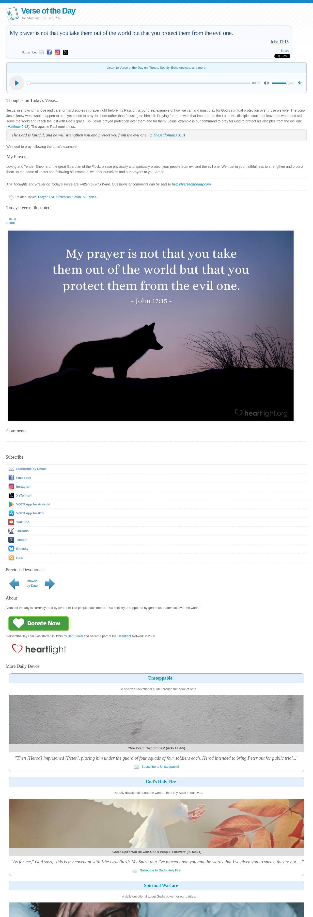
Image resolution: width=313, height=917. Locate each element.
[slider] (138, 83)
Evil (52, 197)
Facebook (23, 478)
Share (285, 50)
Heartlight (124, 636)
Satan (77, 197)
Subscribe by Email (26, 469)
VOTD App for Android (33, 504)
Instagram (23, 486)
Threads (22, 531)
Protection (63, 197)
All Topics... (91, 197)
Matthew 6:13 (17, 127)
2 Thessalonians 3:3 (167, 135)
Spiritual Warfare (161, 885)
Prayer (42, 197)
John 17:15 (279, 41)
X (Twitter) (24, 495)
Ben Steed (75, 636)
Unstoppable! (161, 678)
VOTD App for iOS (30, 513)
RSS (19, 558)
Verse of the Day (48, 10)
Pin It (12, 219)
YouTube (23, 522)
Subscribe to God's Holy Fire (156, 870)
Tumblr (21, 540)
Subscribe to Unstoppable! (156, 766)
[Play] (16, 83)
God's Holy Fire (161, 781)
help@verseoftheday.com (191, 184)
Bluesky (22, 548)
